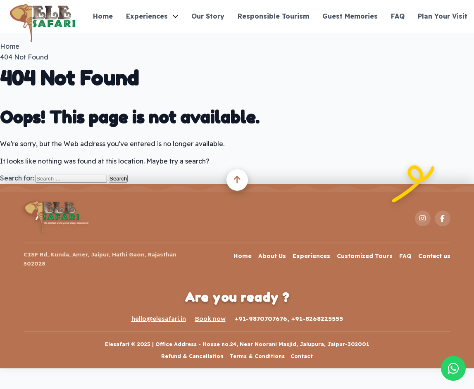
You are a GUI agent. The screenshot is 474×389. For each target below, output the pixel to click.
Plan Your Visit (442, 16)
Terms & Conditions (257, 356)
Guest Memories (350, 16)
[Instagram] (423, 218)
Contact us (434, 256)
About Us (272, 256)
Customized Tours (365, 256)
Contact (302, 356)
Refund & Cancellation (192, 356)
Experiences (152, 16)
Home (103, 16)
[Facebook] (442, 218)
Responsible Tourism (273, 16)
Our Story (207, 16)
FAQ (398, 16)
